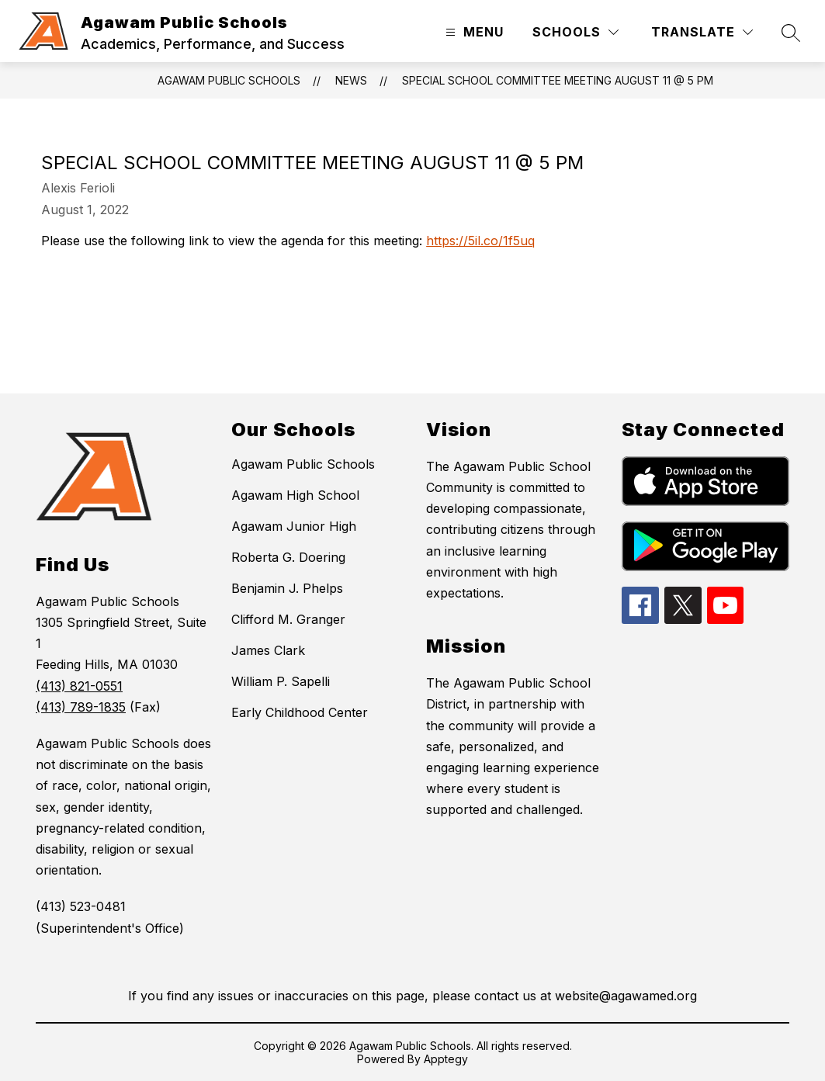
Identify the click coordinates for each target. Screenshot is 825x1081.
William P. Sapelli (280, 681)
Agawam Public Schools (229, 80)
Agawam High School (295, 495)
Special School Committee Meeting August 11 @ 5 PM (557, 80)
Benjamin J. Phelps (287, 588)
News (351, 80)
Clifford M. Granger (288, 619)
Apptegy (446, 1058)
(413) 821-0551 (79, 686)
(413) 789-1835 (81, 707)
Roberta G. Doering (288, 557)
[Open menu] (473, 32)
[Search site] (791, 32)
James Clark (268, 650)
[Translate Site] (702, 32)
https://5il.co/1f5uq (480, 240)
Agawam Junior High (293, 526)
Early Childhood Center (299, 712)
